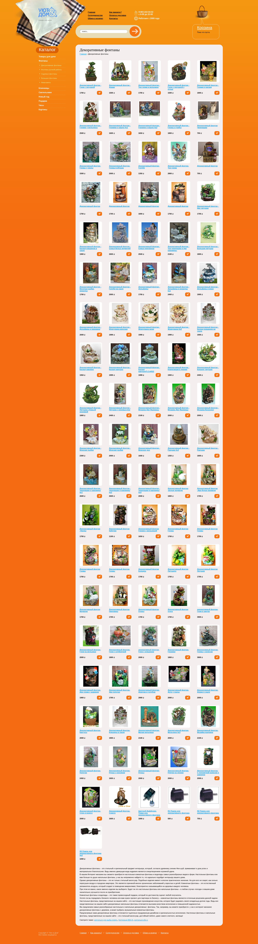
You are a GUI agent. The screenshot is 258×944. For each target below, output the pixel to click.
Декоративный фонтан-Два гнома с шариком (90, 691)
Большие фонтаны (49, 78)
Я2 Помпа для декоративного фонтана (208, 812)
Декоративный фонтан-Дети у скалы (178, 691)
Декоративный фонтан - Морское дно (149, 449)
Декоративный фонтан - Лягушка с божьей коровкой (90, 410)
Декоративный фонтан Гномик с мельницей (148, 530)
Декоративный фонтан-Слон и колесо (90, 812)
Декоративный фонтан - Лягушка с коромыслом (120, 409)
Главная (91, 12)
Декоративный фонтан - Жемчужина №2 (178, 328)
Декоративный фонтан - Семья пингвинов (149, 247)
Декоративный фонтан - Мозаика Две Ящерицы (149, 409)
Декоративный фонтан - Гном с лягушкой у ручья (178, 87)
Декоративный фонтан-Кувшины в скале (119, 731)
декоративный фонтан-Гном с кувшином (148, 651)
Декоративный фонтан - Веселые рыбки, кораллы (90, 289)
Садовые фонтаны (49, 74)
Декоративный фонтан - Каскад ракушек (120, 368)
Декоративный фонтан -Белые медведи (178, 489)
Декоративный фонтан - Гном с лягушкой (90, 86)
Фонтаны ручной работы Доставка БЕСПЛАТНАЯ (51, 70)
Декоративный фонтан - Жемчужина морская (120, 328)
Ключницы (44, 88)
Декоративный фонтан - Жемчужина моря (149, 328)
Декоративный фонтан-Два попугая (119, 691)
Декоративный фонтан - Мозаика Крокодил (208, 409)
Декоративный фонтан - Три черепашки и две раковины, (178, 248)
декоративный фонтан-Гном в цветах (207, 610)
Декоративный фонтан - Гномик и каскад (208, 86)
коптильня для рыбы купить (105, 920)
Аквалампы (46, 82)
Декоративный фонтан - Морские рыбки (90, 449)
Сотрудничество (95, 15)
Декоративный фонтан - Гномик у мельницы (90, 127)
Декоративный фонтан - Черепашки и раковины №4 (149, 490)
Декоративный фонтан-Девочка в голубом (148, 691)
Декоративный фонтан (207, 166)
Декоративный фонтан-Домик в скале (207, 691)
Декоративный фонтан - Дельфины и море (208, 288)
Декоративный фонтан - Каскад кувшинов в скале (90, 248)
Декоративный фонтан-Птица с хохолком (119, 772)
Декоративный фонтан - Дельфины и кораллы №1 (178, 289)
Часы (41, 105)
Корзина (204, 27)
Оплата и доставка (117, 15)
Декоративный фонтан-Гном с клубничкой (119, 651)
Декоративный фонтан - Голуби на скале (120, 288)
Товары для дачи (47, 56)
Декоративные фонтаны (51, 65)
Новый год (44, 97)
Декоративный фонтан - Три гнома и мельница (149, 86)
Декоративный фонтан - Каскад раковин (90, 368)
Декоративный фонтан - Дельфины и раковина (90, 328)
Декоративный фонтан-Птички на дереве (178, 772)
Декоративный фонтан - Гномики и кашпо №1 (120, 127)
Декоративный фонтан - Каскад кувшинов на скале (208, 329)
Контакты (113, 18)
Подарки (43, 101)
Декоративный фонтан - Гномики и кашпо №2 (149, 127)
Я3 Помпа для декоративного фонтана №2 (90, 853)
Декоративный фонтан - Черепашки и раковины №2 (120, 490)
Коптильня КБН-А (125, 920)
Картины (43, 109)
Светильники (45, 92)
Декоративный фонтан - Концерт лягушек (208, 368)
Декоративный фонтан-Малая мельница (148, 731)
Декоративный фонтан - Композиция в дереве (178, 368)
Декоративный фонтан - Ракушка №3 (178, 449)
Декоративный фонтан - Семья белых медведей (120, 247)
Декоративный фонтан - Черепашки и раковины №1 (90, 490)
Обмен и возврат (95, 18)
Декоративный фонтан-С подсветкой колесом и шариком (208, 773)
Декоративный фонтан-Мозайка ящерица (207, 731)
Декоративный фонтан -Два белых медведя (207, 489)
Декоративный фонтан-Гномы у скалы (90, 167)
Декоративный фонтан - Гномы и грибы (178, 127)
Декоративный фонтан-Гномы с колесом (207, 651)
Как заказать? (115, 12)
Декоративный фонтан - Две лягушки (208, 207)
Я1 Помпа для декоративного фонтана (179, 812)
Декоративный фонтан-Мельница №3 (178, 731)
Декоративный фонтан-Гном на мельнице (90, 651)
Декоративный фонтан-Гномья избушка (119, 167)
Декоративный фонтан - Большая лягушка (208, 247)
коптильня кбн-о (141, 920)
